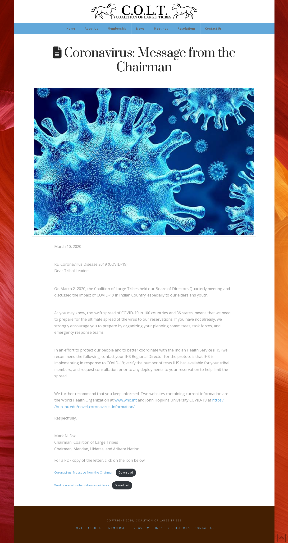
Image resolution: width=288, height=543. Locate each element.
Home (78, 528)
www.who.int (126, 400)
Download (126, 472)
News (137, 528)
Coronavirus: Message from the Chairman (83, 472)
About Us (96, 528)
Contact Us (205, 528)
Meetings (155, 528)
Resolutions (179, 528)
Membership (118, 528)
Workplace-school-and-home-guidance (82, 485)
